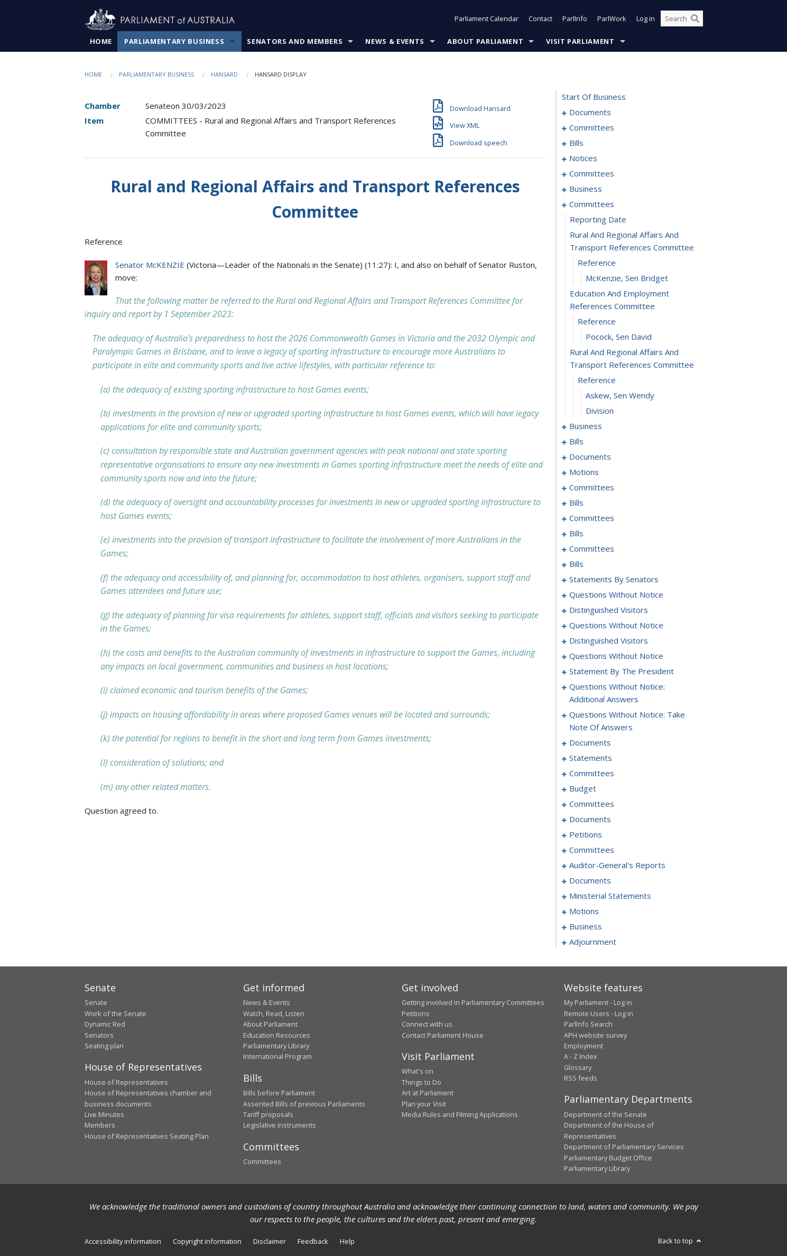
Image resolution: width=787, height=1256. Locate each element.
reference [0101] (597, 322)
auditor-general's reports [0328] (617, 865)
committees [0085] (591, 174)
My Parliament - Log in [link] (598, 1003)
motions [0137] (584, 472)
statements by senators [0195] (614, 579)
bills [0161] (576, 533)
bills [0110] (576, 441)
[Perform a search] (695, 20)
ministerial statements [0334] (610, 896)
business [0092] (585, 189)
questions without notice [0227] (616, 625)
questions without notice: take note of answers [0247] (627, 721)
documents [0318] (590, 819)
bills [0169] (576, 564)
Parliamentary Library (276, 1046)
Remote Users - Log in (598, 1013)
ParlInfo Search (588, 1024)
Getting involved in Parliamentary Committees (473, 1003)
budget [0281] (582, 789)
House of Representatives (126, 1082)
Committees (262, 1162)
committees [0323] (591, 850)
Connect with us (427, 1024)
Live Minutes (104, 1115)
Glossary (577, 1067)
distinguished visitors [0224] (608, 610)
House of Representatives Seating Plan (147, 1136)
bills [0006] (576, 143)
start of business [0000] (594, 97)
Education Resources (276, 1035)
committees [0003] (591, 128)
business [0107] (585, 426)
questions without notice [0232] (616, 656)
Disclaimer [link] (269, 1241)
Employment (583, 1046)
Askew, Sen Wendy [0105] (620, 395)
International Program (277, 1057)
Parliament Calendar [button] (487, 20)
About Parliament (485, 41)
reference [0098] (597, 263)
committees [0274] (591, 773)
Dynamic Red (105, 1024)
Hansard (224, 75)
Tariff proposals (268, 1115)
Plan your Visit (424, 1104)
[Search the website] (682, 20)
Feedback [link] (313, 1241)
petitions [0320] (585, 835)
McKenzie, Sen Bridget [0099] (627, 278)
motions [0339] (584, 911)
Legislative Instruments (279, 1125)
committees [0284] (591, 804)
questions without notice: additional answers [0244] (617, 693)
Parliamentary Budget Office (608, 1157)
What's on (417, 1071)
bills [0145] (576, 503)
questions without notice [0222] (616, 595)
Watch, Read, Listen (273, 1013)
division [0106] (600, 411)
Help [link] (347, 1241)
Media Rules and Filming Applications (460, 1115)
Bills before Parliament (279, 1093)
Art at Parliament (427, 1093)
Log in (645, 20)
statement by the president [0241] (621, 671)
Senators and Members (294, 41)
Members (100, 1125)
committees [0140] (591, 487)
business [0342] (585, 927)
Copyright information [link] (207, 1241)
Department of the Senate (605, 1115)
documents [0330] (590, 881)
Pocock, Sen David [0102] (619, 337)
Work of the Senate (115, 1013)
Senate (96, 1003)
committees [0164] (591, 549)
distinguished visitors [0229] (608, 641)
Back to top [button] (680, 1241)
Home (101, 41)
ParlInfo (574, 20)
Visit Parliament (580, 41)
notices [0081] (583, 158)
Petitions (416, 1013)
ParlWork (611, 20)
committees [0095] (591, 204)
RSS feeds (580, 1078)
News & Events (394, 41)
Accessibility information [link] (123, 1241)
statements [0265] (590, 758)
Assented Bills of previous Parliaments (304, 1104)
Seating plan (104, 1046)
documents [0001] (590, 112)
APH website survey (595, 1035)
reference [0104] (597, 380)
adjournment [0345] (592, 942)
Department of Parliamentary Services (624, 1147)
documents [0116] (590, 457)
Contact (540, 20)
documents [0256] (590, 743)
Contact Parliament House (443, 1035)
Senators (99, 1035)
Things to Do (421, 1082)
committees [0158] (591, 518)
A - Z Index (580, 1057)
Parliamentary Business (174, 41)
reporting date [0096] (598, 220)
